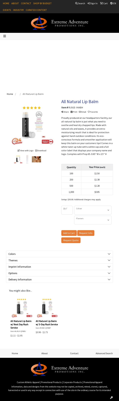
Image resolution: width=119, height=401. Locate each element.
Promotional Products (51, 382)
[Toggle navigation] (5, 36)
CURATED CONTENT (36, 9)
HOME (6, 3)
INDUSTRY (18, 9)
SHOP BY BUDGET (42, 3)
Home (15, 353)
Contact (74, 353)
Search (80, 3)
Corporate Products (72, 382)
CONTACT (26, 3)
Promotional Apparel (92, 382)
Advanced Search (104, 353)
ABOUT (15, 3)
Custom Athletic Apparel (28, 382)
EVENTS (7, 9)
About (44, 353)
